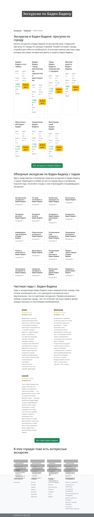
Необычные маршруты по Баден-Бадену (54, 200)
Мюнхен (36, 462)
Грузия (33, 489)
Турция (33, 487)
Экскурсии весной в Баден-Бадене (20, 216)
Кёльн (52, 462)
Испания (34, 492)
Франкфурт (53, 473)
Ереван (50, 497)
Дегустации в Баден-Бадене (37, 252)
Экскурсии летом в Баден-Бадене (37, 216)
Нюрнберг (37, 467)
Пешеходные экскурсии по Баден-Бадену (20, 271)
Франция (34, 494)
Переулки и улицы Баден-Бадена (70, 271)
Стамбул (51, 492)
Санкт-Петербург (53, 482)
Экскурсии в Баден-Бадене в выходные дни (54, 217)
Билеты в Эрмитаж (71, 482)
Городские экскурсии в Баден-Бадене (37, 271)
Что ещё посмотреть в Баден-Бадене (37, 200)
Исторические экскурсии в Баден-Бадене (20, 200)
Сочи (49, 494)
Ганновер (70, 467)
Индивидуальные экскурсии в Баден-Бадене (20, 235)
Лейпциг (36, 471)
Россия (33, 482)
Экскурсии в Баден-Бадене (70, 215)
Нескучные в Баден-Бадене (70, 199)
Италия (33, 485)
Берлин (19, 462)
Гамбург (69, 462)
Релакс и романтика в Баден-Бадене (20, 252)
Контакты (17, 482)
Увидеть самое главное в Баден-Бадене (70, 253)
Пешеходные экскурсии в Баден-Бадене (70, 234)
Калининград (52, 487)
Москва (50, 485)
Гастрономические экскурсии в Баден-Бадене (54, 235)
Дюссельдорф (20, 468)
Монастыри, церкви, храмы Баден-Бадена (54, 272)
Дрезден (70, 471)
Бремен (53, 467)
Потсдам (20, 471)
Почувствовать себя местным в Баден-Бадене (54, 253)
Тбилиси (51, 489)
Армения (34, 497)
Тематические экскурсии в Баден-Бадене (37, 234)
